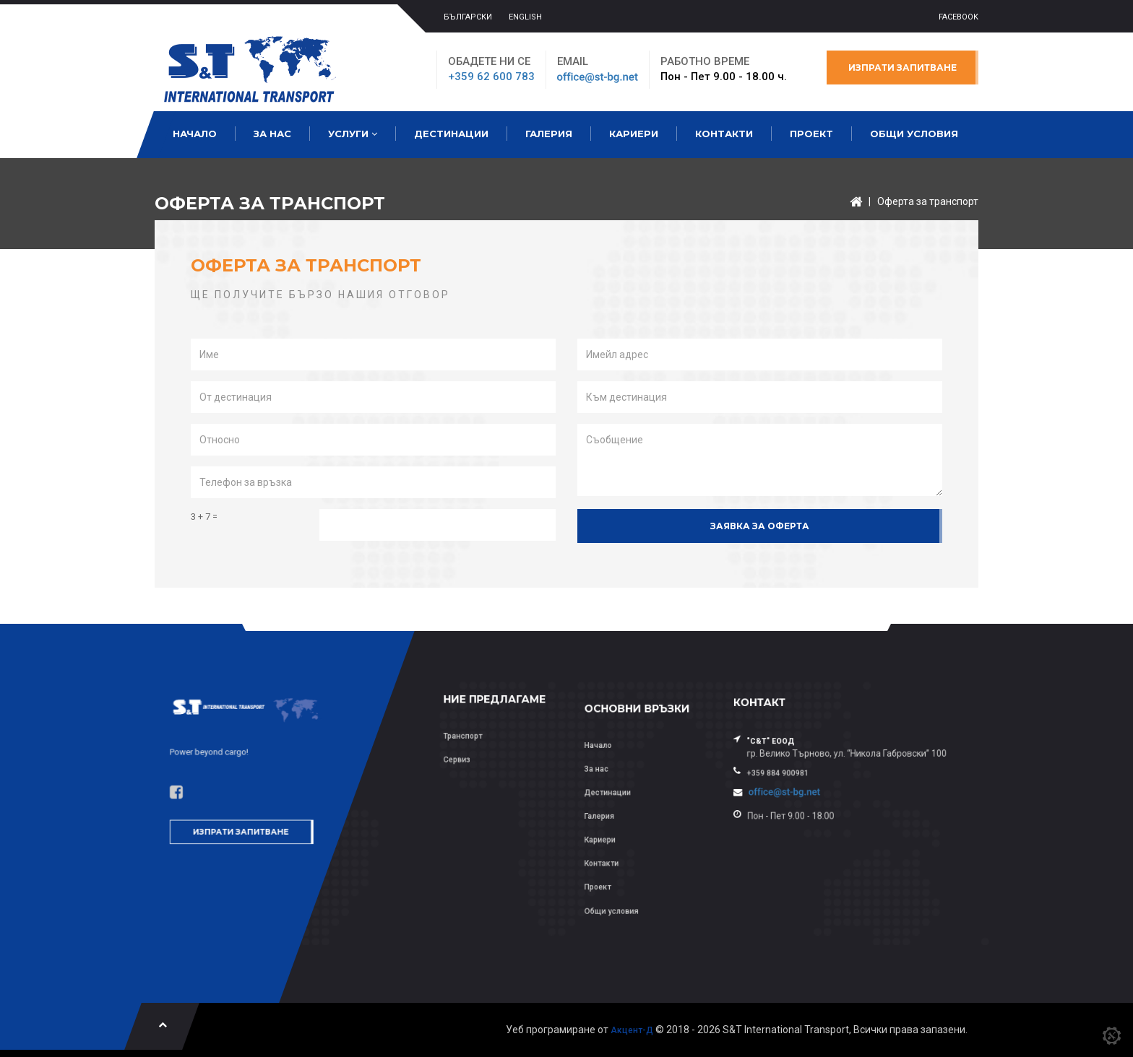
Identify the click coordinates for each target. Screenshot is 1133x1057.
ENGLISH (525, 17)
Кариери (633, 133)
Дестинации (451, 133)
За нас (272, 133)
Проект (811, 133)
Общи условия (914, 133)
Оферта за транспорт (927, 201)
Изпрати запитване (902, 67)
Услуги (352, 133)
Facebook (958, 17)
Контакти (724, 133)
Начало (195, 133)
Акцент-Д (632, 1030)
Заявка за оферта (759, 526)
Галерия (548, 133)
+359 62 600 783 (491, 76)
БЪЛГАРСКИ (468, 17)
